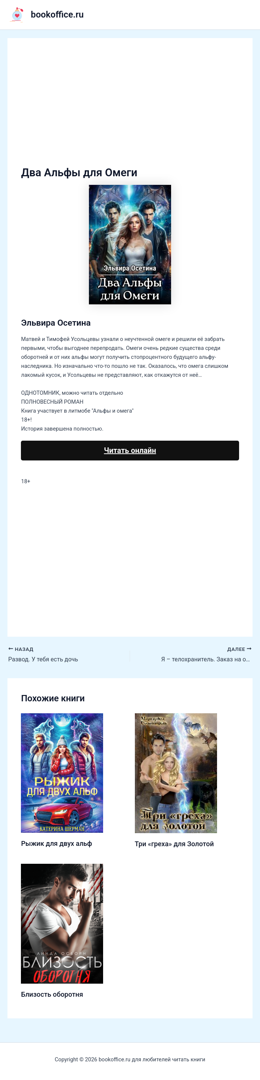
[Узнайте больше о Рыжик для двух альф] (62, 772)
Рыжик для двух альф (56, 843)
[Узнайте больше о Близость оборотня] (62, 923)
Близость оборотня (52, 994)
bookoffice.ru (57, 14)
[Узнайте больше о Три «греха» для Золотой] (176, 773)
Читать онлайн (130, 450)
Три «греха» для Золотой (174, 844)
